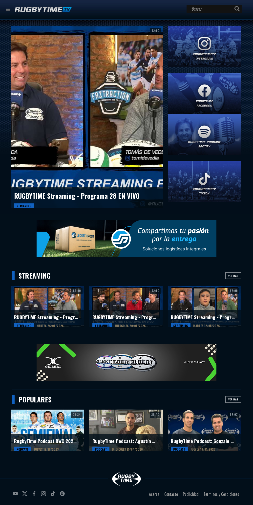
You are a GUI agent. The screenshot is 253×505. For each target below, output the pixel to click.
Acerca (154, 494)
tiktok (53, 495)
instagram (44, 495)
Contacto (171, 494)
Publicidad (191, 494)
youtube (16, 495)
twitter (25, 495)
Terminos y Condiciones (221, 494)
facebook (35, 495)
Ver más (233, 276)
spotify (63, 495)
